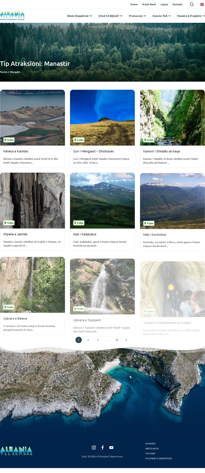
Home (3, 76)
